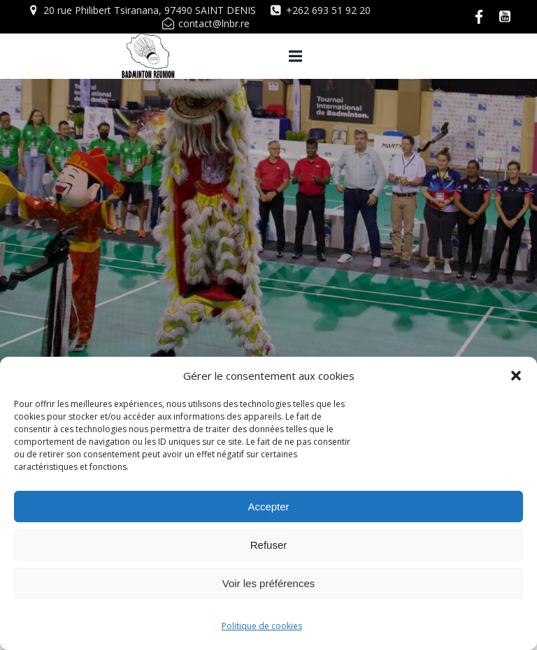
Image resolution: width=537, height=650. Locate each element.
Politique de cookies (262, 626)
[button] (516, 376)
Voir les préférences (268, 583)
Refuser (268, 545)
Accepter (268, 506)
